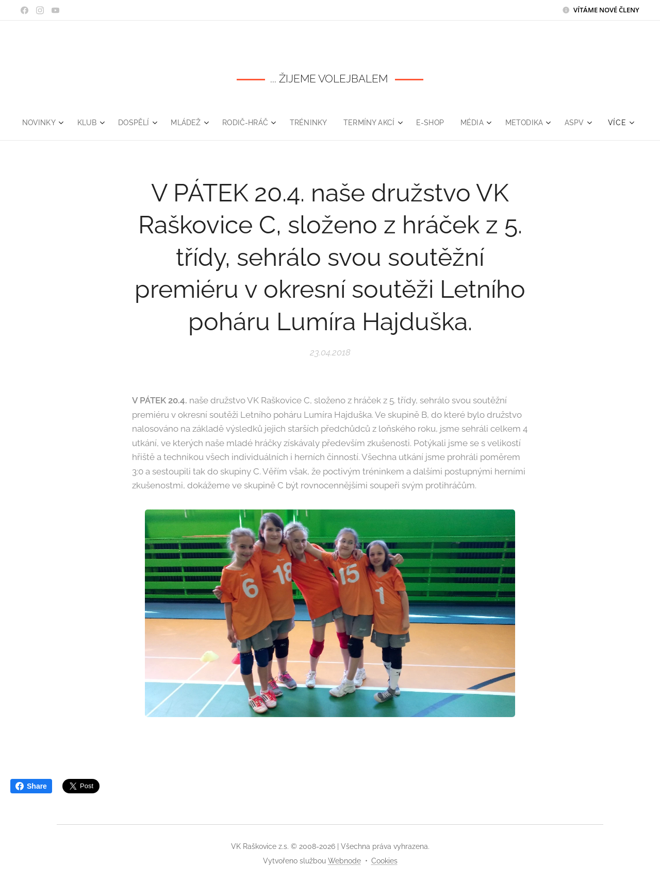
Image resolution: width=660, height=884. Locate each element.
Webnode (344, 861)
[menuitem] (56, 122)
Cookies (384, 861)
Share (31, 786)
